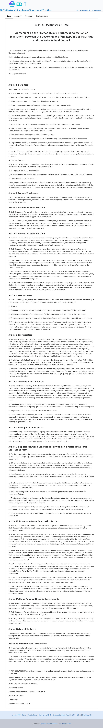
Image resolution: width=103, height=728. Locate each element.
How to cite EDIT (45, 715)
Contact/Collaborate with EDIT (64, 715)
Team (24, 715)
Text (9, 16)
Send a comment (42, 16)
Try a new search (83, 10)
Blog (79, 715)
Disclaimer (43, 723)
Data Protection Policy (65, 723)
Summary (18, 16)
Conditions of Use (52, 723)
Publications (32, 715)
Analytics (96, 10)
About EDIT (16, 715)
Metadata (28, 16)
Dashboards (86, 715)
